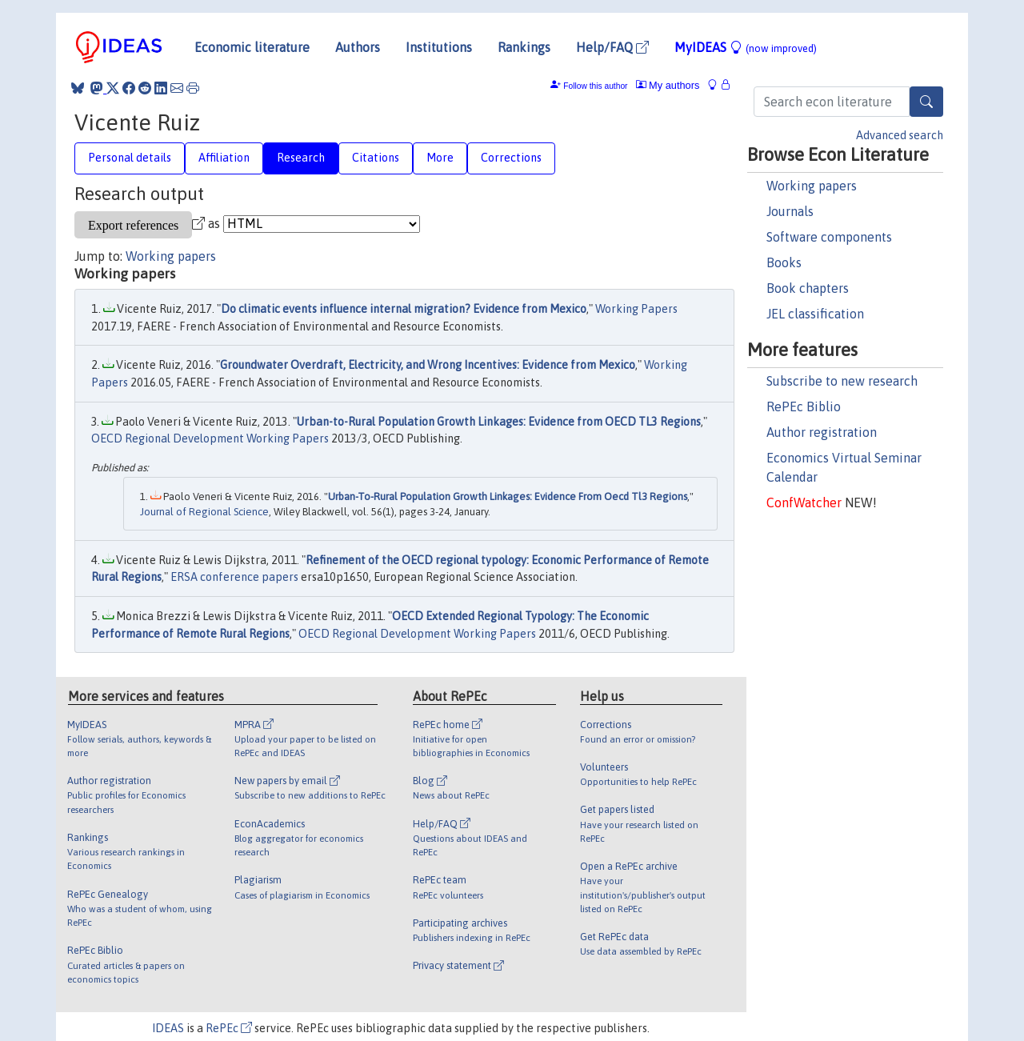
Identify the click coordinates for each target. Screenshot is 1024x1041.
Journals (790, 211)
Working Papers (636, 308)
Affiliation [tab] (224, 157)
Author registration (821, 432)
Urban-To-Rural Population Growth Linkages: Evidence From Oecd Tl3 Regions (507, 496)
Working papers (811, 185)
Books (784, 262)
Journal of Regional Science (204, 512)
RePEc (229, 1028)
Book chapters (807, 288)
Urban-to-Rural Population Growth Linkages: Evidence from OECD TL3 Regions (499, 421)
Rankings (524, 47)
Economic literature (252, 47)
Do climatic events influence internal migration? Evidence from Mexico (403, 308)
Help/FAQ (612, 47)
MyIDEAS (745, 47)
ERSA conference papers (234, 577)
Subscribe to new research (842, 381)
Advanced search (899, 135)
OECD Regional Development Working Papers (210, 438)
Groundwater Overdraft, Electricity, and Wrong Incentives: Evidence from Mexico (427, 364)
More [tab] (440, 157)
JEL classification (815, 313)
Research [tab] (301, 157)
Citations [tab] (375, 157)
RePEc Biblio (803, 406)
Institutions (439, 47)
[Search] (926, 101)
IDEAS (168, 1028)
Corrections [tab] (511, 157)
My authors (668, 85)
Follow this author (595, 86)
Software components (829, 237)
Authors (357, 47)
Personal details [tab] (129, 157)
